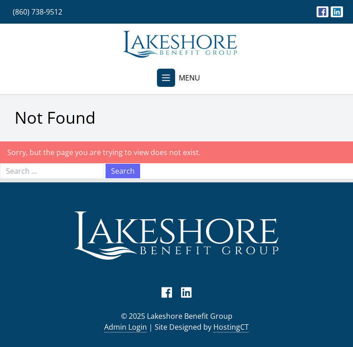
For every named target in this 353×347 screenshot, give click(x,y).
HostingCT (231, 327)
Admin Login (125, 327)
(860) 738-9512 (37, 12)
